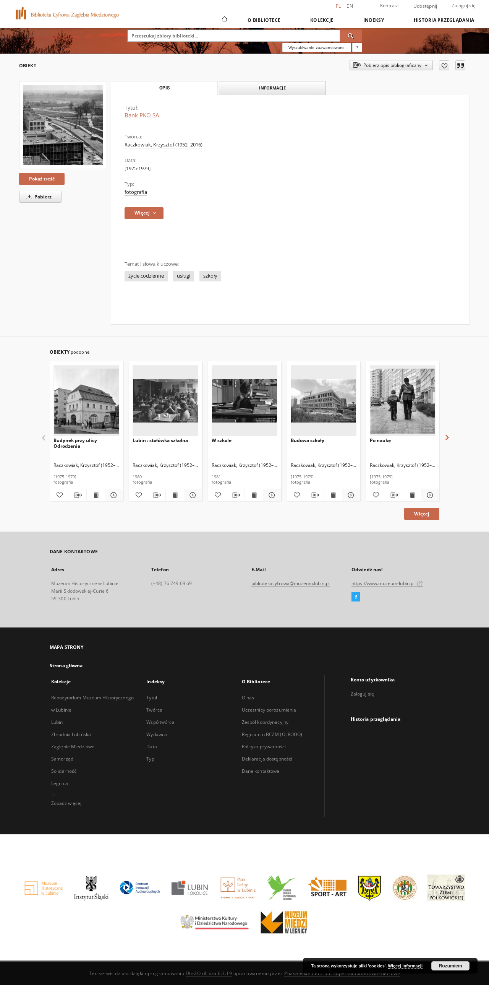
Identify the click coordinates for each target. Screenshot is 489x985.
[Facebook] (355, 597)
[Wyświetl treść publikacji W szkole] (254, 495)
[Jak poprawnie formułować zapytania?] (357, 47)
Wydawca (156, 734)
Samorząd (62, 759)
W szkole (222, 440)
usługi (183, 276)
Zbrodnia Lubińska (71, 734)
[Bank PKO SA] (63, 125)
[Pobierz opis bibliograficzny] (77, 495)
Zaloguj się (464, 5)
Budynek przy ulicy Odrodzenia (75, 443)
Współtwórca (160, 722)
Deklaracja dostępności (267, 759)
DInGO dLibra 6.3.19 (209, 973)
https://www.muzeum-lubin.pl (387, 583)
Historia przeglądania (444, 20)
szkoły (210, 276)
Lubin (57, 722)
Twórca (154, 710)
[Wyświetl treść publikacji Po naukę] (412, 495)
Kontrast (389, 5)
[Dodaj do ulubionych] (444, 65)
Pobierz (38, 196)
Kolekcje (322, 20)
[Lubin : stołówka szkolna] (165, 401)
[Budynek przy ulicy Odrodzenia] (86, 401)
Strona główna (66, 665)
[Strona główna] (224, 19)
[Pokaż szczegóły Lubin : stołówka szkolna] (192, 495)
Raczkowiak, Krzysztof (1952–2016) (163, 144)
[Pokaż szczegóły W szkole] (271, 495)
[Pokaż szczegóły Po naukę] (429, 495)
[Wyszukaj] (351, 35)
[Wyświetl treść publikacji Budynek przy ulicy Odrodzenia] (96, 495)
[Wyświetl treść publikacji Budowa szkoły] (333, 495)
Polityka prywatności (264, 746)
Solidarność (63, 771)
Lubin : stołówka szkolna (160, 440)
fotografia (136, 192)
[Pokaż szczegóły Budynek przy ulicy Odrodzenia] (113, 495)
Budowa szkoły (307, 440)
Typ (150, 759)
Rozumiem (450, 966)
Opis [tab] (164, 88)
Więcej (421, 513)
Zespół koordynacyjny (265, 722)
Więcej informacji (405, 966)
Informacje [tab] (272, 88)
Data (151, 746)
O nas (248, 697)
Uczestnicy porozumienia (269, 710)
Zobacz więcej (66, 803)
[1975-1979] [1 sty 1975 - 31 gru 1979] (138, 168)
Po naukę (380, 440)
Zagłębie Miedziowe (72, 746)
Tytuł (151, 697)
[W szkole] (244, 401)
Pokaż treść (42, 179)
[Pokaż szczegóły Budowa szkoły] (350, 495)
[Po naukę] (402, 401)
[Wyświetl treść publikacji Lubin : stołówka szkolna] (175, 495)
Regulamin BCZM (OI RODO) (272, 734)
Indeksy (373, 20)
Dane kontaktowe (261, 771)
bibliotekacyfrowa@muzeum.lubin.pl (290, 583)
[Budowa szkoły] (323, 401)
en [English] (350, 5)
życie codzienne (146, 276)
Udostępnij (425, 6)
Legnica (59, 783)
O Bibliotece (264, 20)
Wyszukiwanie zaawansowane (316, 47)
